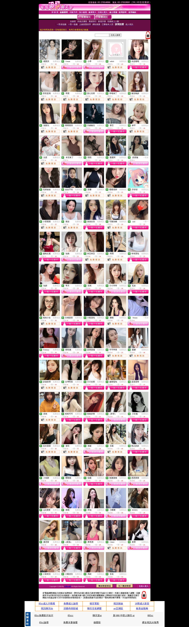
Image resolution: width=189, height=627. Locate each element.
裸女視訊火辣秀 (150, 622)
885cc (150, 615)
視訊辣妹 (118, 603)
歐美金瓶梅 (142, 608)
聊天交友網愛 (94, 608)
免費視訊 (56, 61)
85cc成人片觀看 (47, 603)
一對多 (79, 157)
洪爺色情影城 (71, 608)
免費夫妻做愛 (70, 622)
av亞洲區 (118, 608)
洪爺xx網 (67, 586)
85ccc (70, 615)
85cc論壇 (43, 622)
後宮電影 (94, 603)
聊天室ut (97, 615)
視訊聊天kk (47, 608)
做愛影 (97, 622)
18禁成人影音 (142, 603)
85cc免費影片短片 (43, 615)
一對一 (145, 222)
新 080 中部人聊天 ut (123, 615)
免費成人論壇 (71, 603)
